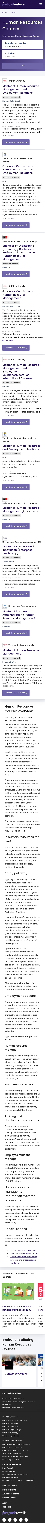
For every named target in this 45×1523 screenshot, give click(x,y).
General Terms (9, 1485)
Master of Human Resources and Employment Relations (21, 447)
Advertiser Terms (10, 1493)
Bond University (8, 1468)
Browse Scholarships (12, 1440)
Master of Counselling (10, 1423)
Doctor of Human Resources (13, 1398)
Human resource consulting (23, 1250)
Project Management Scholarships (15, 1450)
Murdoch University (9, 1471)
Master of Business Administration (14, 1420)
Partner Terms (9, 1489)
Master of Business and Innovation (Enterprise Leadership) (18, 550)
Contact (6, 1506)
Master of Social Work (10, 1427)
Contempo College (16, 1373)
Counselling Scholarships (11, 1460)
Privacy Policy (8, 1497)
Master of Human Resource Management (20, 651)
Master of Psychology (10, 1433)
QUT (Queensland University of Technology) (18, 1480)
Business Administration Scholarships (16, 1444)
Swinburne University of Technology (15, 1474)
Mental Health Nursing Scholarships (15, 1457)
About (5, 1503)
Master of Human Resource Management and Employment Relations (20, 89)
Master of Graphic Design (11, 1430)
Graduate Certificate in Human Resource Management (17, 294)
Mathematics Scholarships (12, 1447)
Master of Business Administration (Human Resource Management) (18, 615)
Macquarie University (10, 1477)
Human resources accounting (23, 1256)
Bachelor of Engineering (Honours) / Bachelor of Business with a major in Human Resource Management (18, 252)
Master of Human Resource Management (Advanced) (20, 509)
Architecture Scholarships (11, 1453)
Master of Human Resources (13, 1408)
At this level (10, 53)
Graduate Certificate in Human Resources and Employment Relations (17, 169)
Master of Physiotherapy (11, 1436)
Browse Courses (10, 1416)
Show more (8, 135)
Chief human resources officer (24, 1253)
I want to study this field (15, 43)
